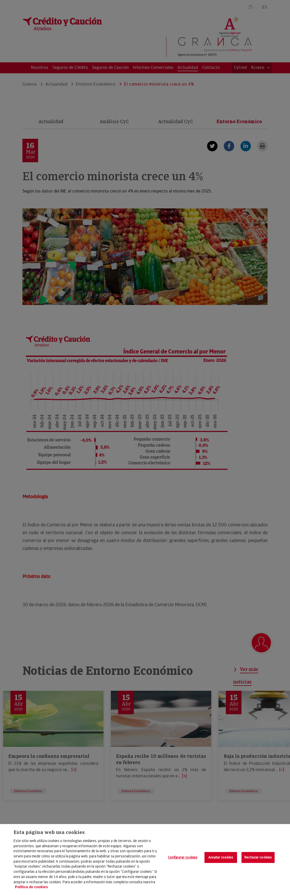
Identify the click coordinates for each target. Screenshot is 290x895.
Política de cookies (31, 887)
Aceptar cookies (220, 857)
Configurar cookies (182, 857)
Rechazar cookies (258, 857)
